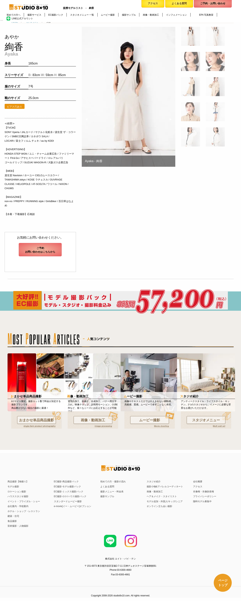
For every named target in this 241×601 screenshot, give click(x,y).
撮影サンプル (107, 496)
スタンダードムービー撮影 (68, 501)
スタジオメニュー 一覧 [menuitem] (82, 15)
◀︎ (88, 119)
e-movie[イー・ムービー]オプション (72, 506)
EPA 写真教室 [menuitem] (206, 15)
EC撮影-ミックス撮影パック (68, 491)
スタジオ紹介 (154, 481)
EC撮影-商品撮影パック (66, 481)
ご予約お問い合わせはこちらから (40, 250)
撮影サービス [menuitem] (34, 15)
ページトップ (222, 582)
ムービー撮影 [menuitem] (108, 15)
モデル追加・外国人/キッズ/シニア (165, 501)
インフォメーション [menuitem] (176, 15)
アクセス (197, 486)
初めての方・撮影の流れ (113, 481)
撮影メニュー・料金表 (111, 491)
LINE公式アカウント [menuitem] (22, 18)
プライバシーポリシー (204, 496)
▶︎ (172, 119)
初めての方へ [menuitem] (13, 15)
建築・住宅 (13, 516)
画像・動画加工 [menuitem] (151, 15)
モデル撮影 (13, 486)
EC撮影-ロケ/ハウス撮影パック (70, 496)
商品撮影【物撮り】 (18, 481)
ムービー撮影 (149, 420)
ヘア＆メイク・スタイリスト (162, 496)
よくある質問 (107, 486)
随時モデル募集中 (202, 501)
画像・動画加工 (93, 420)
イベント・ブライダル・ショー (24, 501)
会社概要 (197, 481)
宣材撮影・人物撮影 (18, 526)
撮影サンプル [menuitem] (129, 15)
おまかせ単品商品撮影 (36, 420)
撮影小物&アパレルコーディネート (165, 486)
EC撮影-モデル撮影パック (67, 486)
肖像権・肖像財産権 (203, 491)
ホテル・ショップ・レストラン (24, 511)
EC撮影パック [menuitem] (55, 15)
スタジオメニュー (206, 420)
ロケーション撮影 (17, 491)
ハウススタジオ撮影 (18, 496)
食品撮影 (12, 521)
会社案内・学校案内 (18, 506)
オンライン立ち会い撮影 (159, 506)
